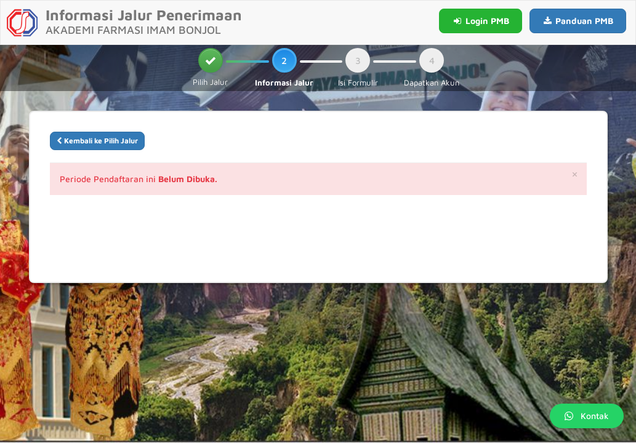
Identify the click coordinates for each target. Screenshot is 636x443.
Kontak (587, 415)
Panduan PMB (578, 20)
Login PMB (480, 20)
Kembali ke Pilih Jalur (97, 140)
